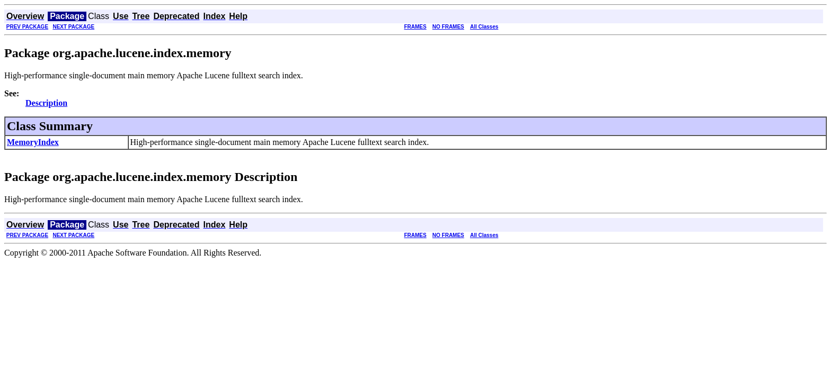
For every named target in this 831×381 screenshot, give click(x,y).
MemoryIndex (33, 142)
